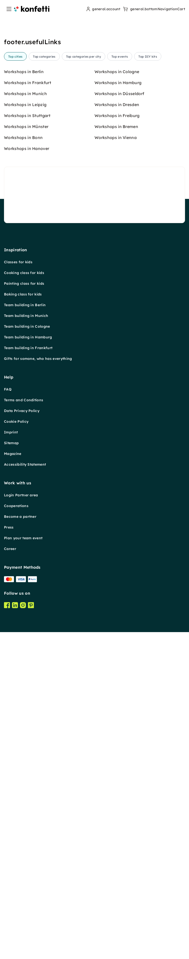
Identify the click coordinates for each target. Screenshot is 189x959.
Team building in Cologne (27, 710)
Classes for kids (18, 645)
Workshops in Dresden (116, 488)
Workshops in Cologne (116, 455)
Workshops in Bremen (116, 510)
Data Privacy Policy (21, 794)
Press (9, 911)
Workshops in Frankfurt (27, 466)
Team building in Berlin (25, 688)
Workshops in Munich (25, 477)
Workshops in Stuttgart (27, 499)
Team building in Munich (26, 699)
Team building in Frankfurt (28, 731)
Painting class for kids (24, 667)
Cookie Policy (16, 805)
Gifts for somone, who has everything (38, 742)
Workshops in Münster (26, 510)
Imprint (11, 816)
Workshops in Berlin (24, 455)
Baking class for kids (23, 678)
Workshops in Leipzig (25, 488)
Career (10, 932)
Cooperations (16, 889)
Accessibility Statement (25, 848)
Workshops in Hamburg (117, 466)
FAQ (7, 773)
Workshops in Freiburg (117, 499)
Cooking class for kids (24, 656)
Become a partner (20, 900)
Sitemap (11, 826)
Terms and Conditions (23, 783)
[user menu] (102, 9)
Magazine (12, 837)
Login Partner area (21, 878)
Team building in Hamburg (28, 720)
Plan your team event (23, 921)
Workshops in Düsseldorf (119, 477)
